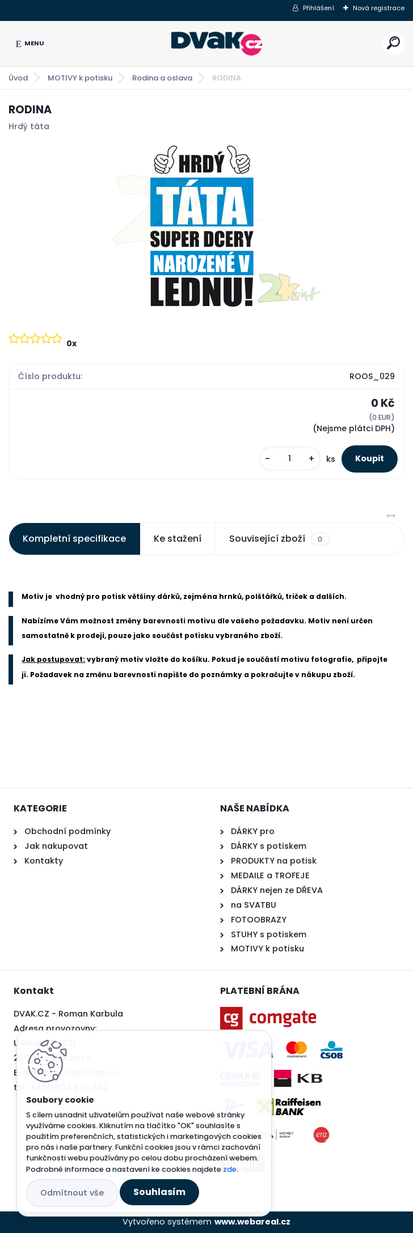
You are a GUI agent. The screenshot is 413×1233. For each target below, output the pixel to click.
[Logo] (216, 43)
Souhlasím (159, 1191)
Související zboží (279, 539)
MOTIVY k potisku (80, 78)
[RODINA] (206, 227)
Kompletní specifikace (74, 538)
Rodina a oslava (162, 78)
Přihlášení (318, 7)
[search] (393, 43)
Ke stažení (177, 538)
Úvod (18, 78)
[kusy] (290, 458)
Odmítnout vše (72, 1192)
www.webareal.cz (252, 1221)
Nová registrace (378, 7)
